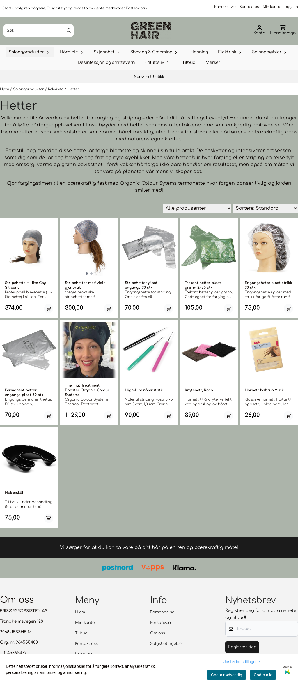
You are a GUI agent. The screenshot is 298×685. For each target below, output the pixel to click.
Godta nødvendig (226, 674)
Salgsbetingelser (166, 644)
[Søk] (38, 30)
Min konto (271, 7)
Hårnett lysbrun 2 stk (264, 390)
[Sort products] (265, 208)
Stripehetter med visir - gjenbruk (86, 285)
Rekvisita (56, 89)
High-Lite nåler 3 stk (144, 390)
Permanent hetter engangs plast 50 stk (24, 392)
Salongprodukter (29, 89)
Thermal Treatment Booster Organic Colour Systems (87, 390)
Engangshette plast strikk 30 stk (268, 285)
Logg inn (290, 7)
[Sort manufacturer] (197, 208)
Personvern (161, 623)
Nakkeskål (14, 493)
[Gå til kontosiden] (259, 30)
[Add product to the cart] (48, 308)
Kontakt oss (250, 7)
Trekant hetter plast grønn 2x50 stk (203, 285)
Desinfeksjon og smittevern (106, 62)
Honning (199, 52)
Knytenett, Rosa (199, 390)
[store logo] (151, 30)
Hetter (73, 89)
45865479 (17, 653)
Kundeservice (225, 7)
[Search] (68, 30)
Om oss (157, 633)
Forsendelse (162, 612)
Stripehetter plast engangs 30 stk (141, 285)
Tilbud (189, 62)
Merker (212, 62)
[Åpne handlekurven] (283, 30)
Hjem (5, 89)
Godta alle (263, 674)
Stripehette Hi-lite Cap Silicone (25, 285)
